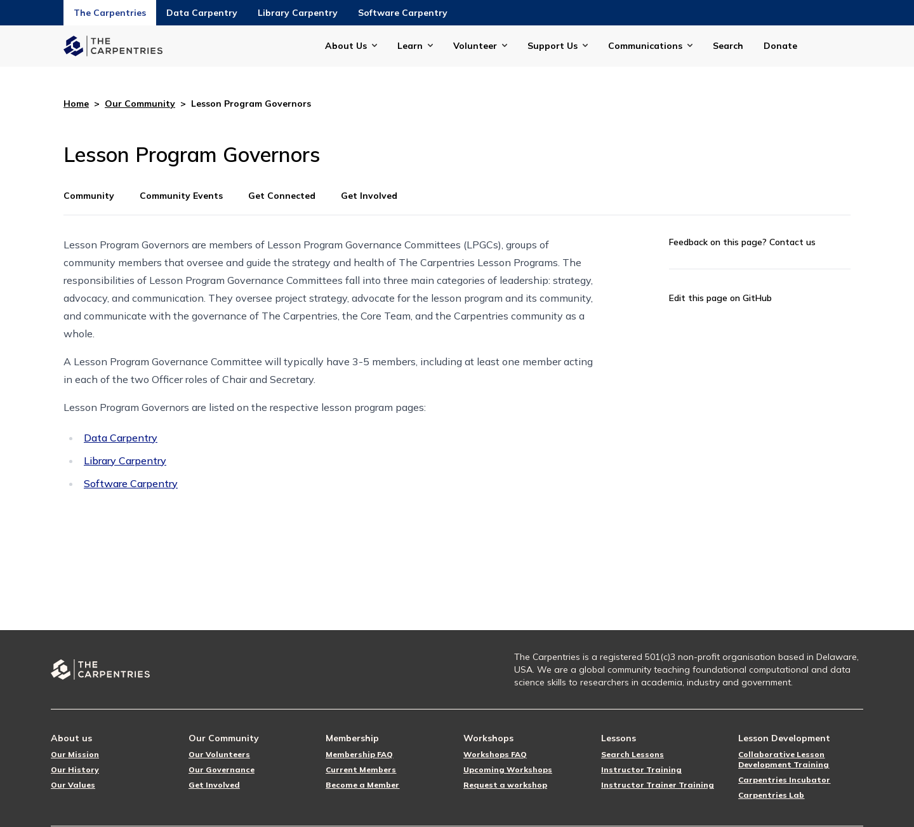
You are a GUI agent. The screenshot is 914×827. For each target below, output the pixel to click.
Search (728, 45)
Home (76, 103)
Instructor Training (641, 769)
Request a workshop (505, 785)
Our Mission (75, 754)
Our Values (73, 785)
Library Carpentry (298, 12)
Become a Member (362, 785)
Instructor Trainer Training (657, 785)
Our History (75, 769)
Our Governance (222, 769)
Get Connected (281, 195)
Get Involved (369, 195)
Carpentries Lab (771, 795)
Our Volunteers (219, 754)
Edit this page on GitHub (720, 298)
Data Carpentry (201, 12)
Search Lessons (632, 754)
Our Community (140, 103)
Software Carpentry (402, 12)
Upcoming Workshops (507, 769)
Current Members (361, 769)
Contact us (792, 242)
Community (88, 195)
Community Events (181, 195)
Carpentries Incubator (784, 779)
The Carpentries (110, 12)
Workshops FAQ (495, 754)
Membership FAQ (359, 754)
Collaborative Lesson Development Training (783, 759)
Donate (780, 45)
